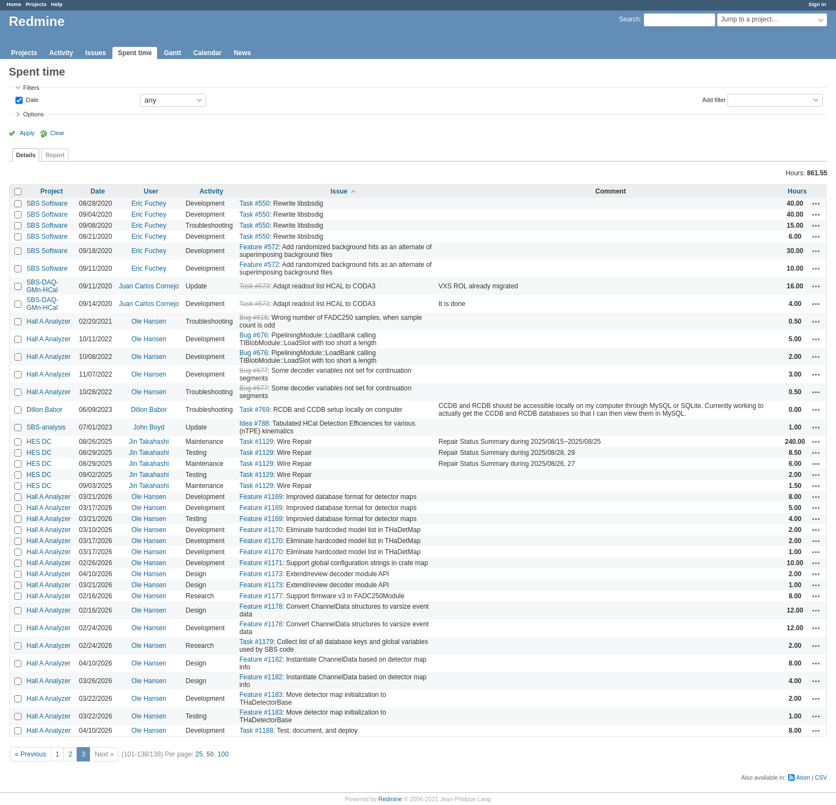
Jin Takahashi (149, 442)
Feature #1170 (260, 530)
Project (51, 191)
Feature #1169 (260, 497)
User (151, 191)
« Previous (30, 754)
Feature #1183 (260, 695)
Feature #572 (258, 247)
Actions (816, 203)
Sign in (817, 4)
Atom (803, 777)
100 (223, 754)
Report (54, 155)
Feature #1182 (260, 659)
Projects (36, 4)
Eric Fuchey (148, 203)
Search (629, 19)
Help (57, 4)
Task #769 (254, 410)
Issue (339, 191)
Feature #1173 (260, 574)
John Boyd (149, 427)
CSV (821, 777)
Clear (57, 133)
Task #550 (254, 203)
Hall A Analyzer (48, 321)
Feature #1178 (260, 606)
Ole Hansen (148, 321)
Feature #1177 (260, 596)
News (242, 53)
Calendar (207, 53)
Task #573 (254, 286)
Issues (95, 53)
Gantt (172, 53)
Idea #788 (253, 423)
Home (14, 4)
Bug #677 (253, 370)
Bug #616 (253, 317)
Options (33, 114)
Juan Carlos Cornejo (148, 286)
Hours (797, 191)
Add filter (714, 99)
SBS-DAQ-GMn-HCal (42, 286)
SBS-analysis (46, 427)
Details (25, 155)
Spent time (135, 53)
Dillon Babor (44, 410)
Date (31, 99)
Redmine (390, 799)
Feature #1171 (260, 563)
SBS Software (47, 203)
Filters (31, 87)
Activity (61, 53)
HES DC (38, 442)
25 (199, 754)
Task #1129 (256, 442)
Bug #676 (253, 335)
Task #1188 (256, 730)
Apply (27, 133)
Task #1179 (256, 642)
